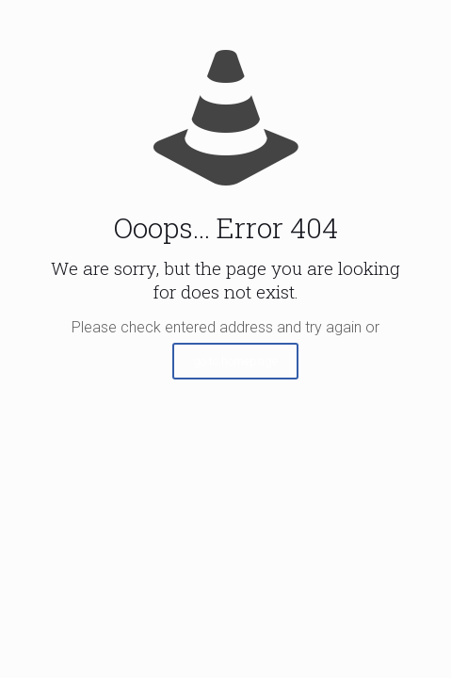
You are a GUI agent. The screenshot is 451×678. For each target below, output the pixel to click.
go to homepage (235, 361)
